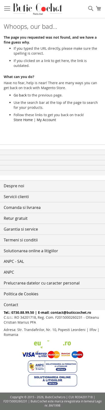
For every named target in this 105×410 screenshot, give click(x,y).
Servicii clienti (16, 196)
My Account (46, 119)
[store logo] (38, 9)
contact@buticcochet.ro (71, 312)
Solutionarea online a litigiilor (31, 250)
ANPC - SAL (14, 261)
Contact (11, 304)
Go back (20, 95)
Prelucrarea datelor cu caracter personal (42, 283)
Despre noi (14, 186)
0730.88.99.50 (22, 312)
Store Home (23, 119)
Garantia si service (21, 229)
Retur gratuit (16, 218)
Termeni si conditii (21, 240)
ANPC (9, 272)
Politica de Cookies (21, 294)
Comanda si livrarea (22, 207)
